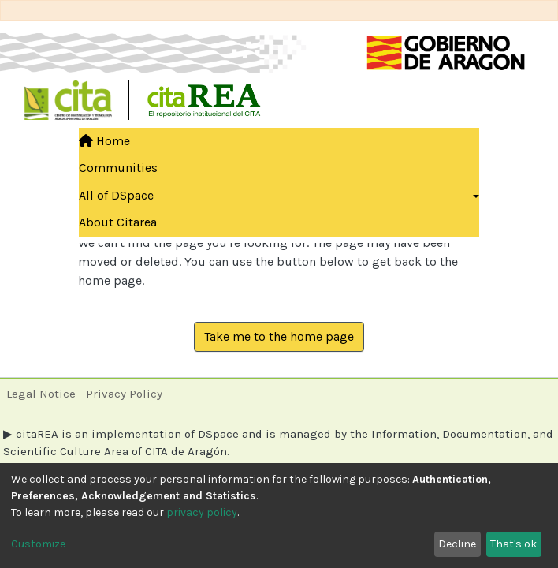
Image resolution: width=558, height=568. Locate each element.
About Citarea (118, 222)
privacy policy (201, 512)
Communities (118, 167)
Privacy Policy (124, 394)
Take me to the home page (279, 336)
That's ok (513, 544)
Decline (457, 544)
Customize (38, 544)
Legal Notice (41, 394)
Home (104, 140)
